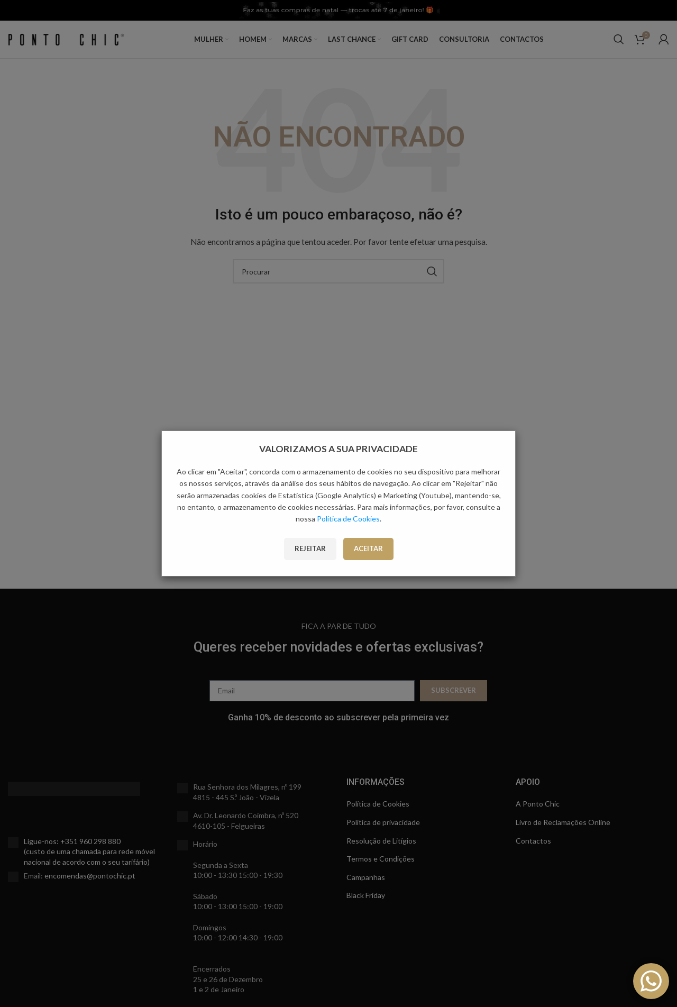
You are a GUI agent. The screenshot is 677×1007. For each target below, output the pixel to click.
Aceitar (368, 548)
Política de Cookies (348, 518)
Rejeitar (310, 548)
